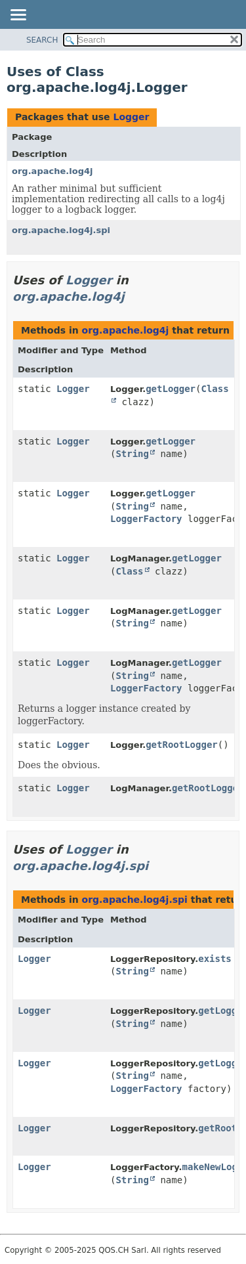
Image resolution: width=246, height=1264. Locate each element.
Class (129, 571)
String (132, 453)
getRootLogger (182, 744)
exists (215, 958)
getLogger (170, 388)
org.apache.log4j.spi (61, 230)
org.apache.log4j (52, 171)
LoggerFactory (146, 518)
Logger (131, 117)
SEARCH (42, 40)
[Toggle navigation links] (18, 16)
